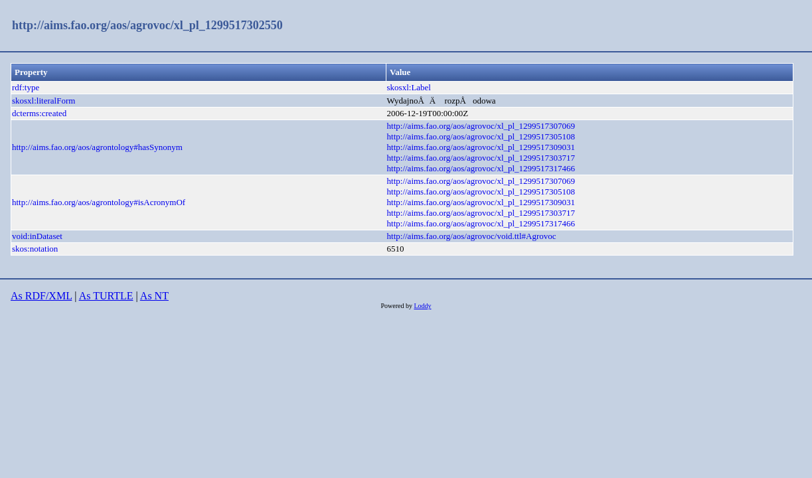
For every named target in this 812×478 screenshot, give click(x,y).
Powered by (397, 305)
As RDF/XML (41, 295)
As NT (154, 295)
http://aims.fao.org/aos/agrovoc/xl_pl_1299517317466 (481, 168)
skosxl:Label (409, 87)
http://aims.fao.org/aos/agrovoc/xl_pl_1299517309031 (481, 147)
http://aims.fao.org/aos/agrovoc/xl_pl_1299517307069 (481, 126)
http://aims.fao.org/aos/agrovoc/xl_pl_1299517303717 (481, 158)
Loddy (422, 305)
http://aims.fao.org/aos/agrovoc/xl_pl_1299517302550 (147, 25)
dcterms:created (39, 113)
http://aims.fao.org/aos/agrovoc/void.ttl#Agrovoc (471, 236)
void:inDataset (37, 236)
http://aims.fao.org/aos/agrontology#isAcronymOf (98, 202)
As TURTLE (106, 295)
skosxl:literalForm (43, 101)
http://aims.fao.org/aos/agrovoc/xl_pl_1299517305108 (481, 136)
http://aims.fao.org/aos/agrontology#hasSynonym (97, 147)
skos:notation (35, 249)
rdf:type (25, 87)
